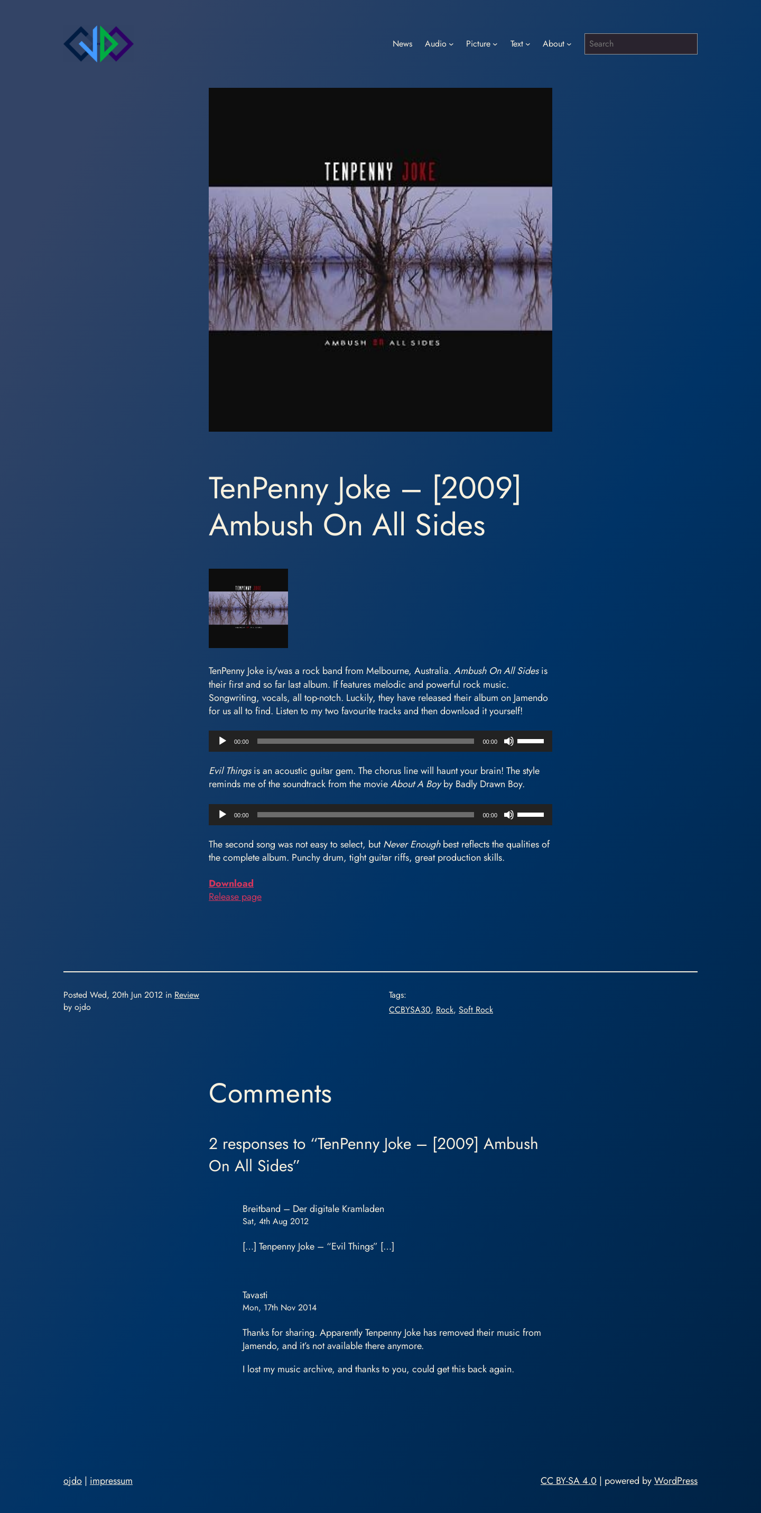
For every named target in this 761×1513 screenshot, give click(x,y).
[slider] (366, 741)
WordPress (676, 1481)
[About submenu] (569, 44)
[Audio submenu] (451, 44)
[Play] (222, 741)
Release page (235, 897)
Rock (444, 1010)
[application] (380, 741)
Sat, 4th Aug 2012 (276, 1221)
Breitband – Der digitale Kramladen (313, 1209)
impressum (111, 1481)
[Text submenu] (528, 44)
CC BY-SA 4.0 (569, 1481)
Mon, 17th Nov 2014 (280, 1307)
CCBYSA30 (410, 1010)
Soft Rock (476, 1010)
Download (231, 883)
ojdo (72, 1481)
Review (186, 995)
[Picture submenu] (495, 44)
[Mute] (509, 741)
